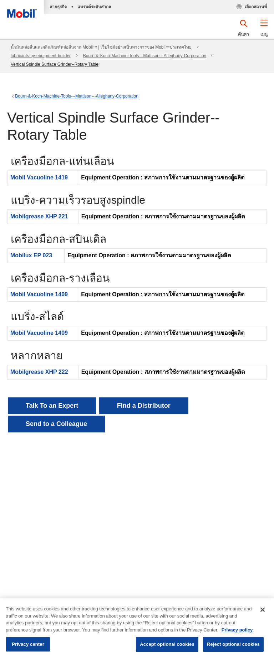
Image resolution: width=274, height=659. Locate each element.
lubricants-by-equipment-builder (41, 55)
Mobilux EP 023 (31, 255)
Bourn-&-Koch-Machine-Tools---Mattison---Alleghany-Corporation (144, 55)
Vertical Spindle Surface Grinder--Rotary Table (54, 64)
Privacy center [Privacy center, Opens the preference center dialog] (28, 644)
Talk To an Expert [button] (52, 405)
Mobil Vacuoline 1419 (39, 177)
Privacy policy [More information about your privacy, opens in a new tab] (237, 630)
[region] (137, 628)
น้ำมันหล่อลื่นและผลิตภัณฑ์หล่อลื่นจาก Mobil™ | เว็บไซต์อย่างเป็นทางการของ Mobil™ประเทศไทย (101, 47)
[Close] (262, 610)
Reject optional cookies (233, 644)
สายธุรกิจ (58, 6)
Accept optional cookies (167, 644)
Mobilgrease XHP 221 (39, 216)
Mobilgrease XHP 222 (39, 372)
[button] (264, 30)
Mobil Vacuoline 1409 (39, 294)
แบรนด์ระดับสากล (94, 6)
